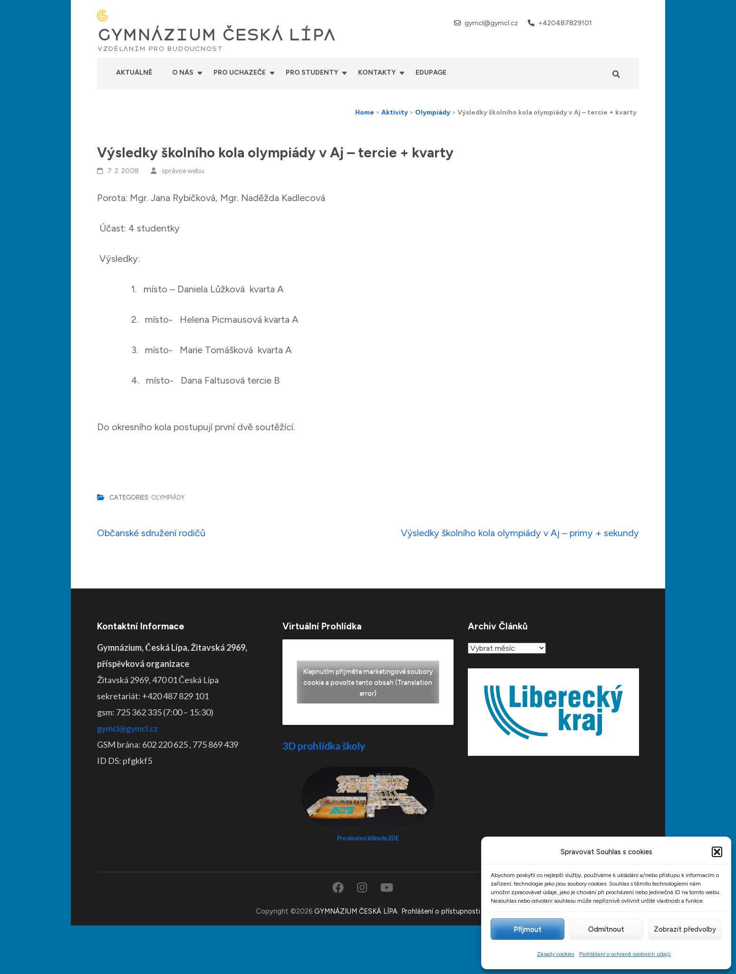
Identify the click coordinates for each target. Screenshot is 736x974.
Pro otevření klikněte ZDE (368, 838)
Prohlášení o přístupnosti (440, 911)
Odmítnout (606, 929)
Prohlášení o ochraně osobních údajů (625, 954)
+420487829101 (565, 23)
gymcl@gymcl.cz (491, 23)
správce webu (183, 171)
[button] (717, 852)
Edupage (431, 72)
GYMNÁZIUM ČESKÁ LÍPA (216, 35)
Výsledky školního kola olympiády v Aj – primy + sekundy (520, 533)
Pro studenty (312, 72)
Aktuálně (134, 72)
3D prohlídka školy (323, 746)
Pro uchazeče (239, 72)
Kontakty (377, 72)
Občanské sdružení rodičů (151, 533)
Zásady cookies (555, 954)
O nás (183, 72)
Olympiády (167, 497)
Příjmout (527, 929)
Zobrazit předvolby (685, 929)
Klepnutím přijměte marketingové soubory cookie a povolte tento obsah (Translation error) (368, 682)
